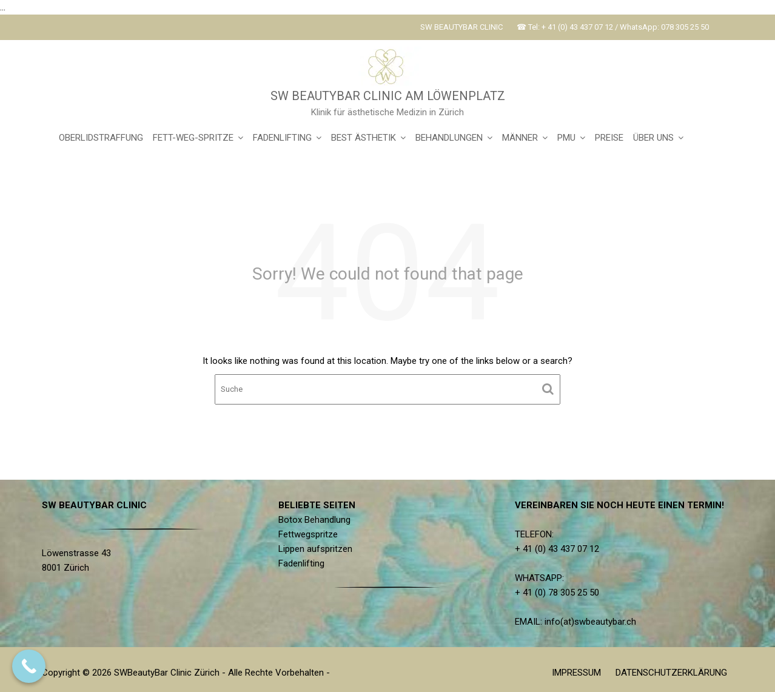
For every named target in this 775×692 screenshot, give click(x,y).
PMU (566, 137)
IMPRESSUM (576, 672)
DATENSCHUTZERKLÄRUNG (671, 672)
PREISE (609, 137)
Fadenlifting (302, 562)
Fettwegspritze (309, 534)
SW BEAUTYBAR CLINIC (461, 27)
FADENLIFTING (282, 137)
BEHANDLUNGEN (449, 137)
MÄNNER (520, 137)
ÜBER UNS (653, 137)
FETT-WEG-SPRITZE (193, 137)
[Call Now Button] (28, 666)
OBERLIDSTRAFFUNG (101, 137)
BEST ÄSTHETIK (363, 137)
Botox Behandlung (315, 519)
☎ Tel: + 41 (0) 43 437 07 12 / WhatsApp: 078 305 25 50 (613, 27)
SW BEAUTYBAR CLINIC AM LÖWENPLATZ (387, 96)
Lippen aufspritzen (316, 548)
